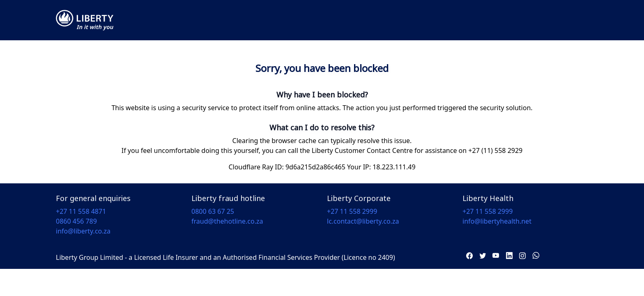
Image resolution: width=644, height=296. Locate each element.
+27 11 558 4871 (81, 211)
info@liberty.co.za (83, 231)
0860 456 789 (76, 221)
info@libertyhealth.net (496, 221)
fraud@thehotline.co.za (227, 221)
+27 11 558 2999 (352, 211)
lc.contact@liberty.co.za (363, 221)
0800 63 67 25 (212, 211)
